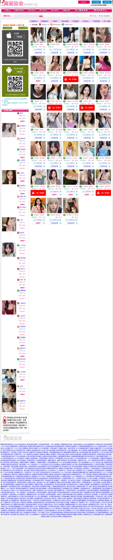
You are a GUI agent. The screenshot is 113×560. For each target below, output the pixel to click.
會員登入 (84, 2)
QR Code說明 (23, 28)
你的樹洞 (91, 158)
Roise (74, 130)
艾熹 (41, 130)
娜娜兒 (91, 186)
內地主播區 (65, 21)
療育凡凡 (59, 101)
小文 (41, 101)
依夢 (21, 386)
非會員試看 (38, 52)
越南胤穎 (75, 44)
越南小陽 (23, 196)
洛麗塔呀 (23, 326)
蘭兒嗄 (58, 186)
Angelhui (22, 316)
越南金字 (23, 138)
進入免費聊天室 (54, 220)
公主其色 (75, 215)
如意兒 (22, 232)
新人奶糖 (59, 130)
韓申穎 (42, 215)
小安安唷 (23, 372)
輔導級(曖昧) (57, 24)
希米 (90, 101)
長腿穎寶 (43, 158)
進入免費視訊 (38, 49)
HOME (94, 16)
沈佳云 (22, 173)
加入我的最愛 (105, 16)
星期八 (107, 130)
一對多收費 (96, 21)
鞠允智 (58, 215)
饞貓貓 (107, 44)
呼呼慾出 (23, 126)
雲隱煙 (91, 130)
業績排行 (34, 21)
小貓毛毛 (23, 303)
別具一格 (23, 279)
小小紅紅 (23, 245)
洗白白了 (23, 269)
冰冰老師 (75, 101)
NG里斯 (22, 160)
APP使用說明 (7, 28)
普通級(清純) (69, 24)
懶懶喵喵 (23, 290)
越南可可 (23, 348)
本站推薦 (75, 21)
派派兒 (42, 73)
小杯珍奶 (75, 186)
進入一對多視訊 (54, 49)
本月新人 (86, 21)
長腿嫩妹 (23, 337)
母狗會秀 (23, 149)
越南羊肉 (108, 186)
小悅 (21, 220)
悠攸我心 (23, 185)
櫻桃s (58, 44)
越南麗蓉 (91, 73)
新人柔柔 (23, 207)
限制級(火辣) (46, 24)
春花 (21, 113)
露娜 (41, 44)
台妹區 (55, 21)
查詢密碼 (107, 2)
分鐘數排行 (44, 21)
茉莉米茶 (23, 359)
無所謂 (107, 101)
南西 (57, 73)
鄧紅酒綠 (23, 258)
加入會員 (96, 2)
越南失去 (23, 401)
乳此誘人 (43, 186)
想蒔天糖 (91, 44)
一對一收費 (106, 21)
